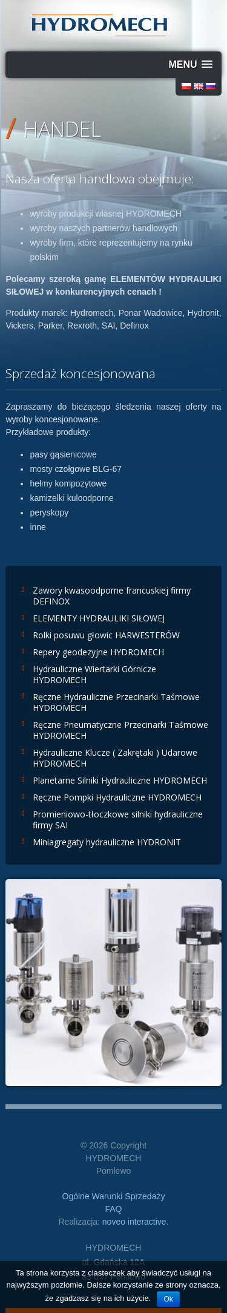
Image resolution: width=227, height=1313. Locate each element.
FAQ (113, 1209)
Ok (168, 1299)
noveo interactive (134, 1221)
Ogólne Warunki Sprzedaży (113, 1196)
